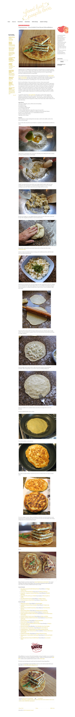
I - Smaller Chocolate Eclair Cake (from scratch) (12, 67)
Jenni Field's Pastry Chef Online (11, 71)
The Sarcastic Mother (12, 88)
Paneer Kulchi (24, 622)
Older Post (52, 708)
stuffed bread (27, 700)
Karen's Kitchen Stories (10, 43)
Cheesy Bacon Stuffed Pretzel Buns (28, 607)
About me (14, 21)
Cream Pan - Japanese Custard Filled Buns (30, 593)
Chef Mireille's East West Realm (42, 626)
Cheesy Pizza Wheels (25, 610)
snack (23, 700)
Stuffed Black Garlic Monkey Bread (28, 630)
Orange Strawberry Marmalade (11, 39)
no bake (20, 700)
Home (9, 21)
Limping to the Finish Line (11, 61)
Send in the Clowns (11, 80)
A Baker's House (42, 598)
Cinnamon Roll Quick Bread (27, 591)
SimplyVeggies (39, 603)
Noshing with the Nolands (41, 610)
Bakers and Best (44, 616)
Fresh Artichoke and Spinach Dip (12, 45)
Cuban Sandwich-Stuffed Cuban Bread (29, 613)
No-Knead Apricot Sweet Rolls (27, 600)
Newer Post (21, 708)
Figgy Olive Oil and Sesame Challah (28, 595)
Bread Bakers (20, 21)
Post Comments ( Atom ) (29, 710)
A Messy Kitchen (10, 64)
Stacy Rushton (25, 698)
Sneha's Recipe (45, 629)
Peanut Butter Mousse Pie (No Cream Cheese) (12, 74)
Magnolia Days (44, 600)
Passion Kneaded (39, 620)
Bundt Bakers (27, 21)
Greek (44, 699)
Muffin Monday (35, 21)
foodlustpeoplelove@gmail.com (31, 665)
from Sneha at (38, 629)
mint (53, 699)
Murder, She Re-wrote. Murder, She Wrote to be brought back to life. (12, 91)
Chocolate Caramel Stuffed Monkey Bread (30, 588)
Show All (14, 95)
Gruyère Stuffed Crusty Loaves (27, 616)
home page (42, 658)
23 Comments (40, 698)
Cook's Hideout (44, 627)
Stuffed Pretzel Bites (25, 633)
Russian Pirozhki (24, 626)
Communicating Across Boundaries (12, 58)
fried (41, 699)
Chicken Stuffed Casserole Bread (28, 612)
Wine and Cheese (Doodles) (11, 83)
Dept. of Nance (12, 47)
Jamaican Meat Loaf (25, 620)
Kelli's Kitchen (12, 37)
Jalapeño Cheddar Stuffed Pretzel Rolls (29, 617)
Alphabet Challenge (43, 21)
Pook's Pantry (12, 52)
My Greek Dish (32, 94)
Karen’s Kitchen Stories (41, 633)
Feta (35, 699)
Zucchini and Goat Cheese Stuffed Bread (29, 637)
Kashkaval (47, 699)
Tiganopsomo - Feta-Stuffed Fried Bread (29, 635)
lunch (51, 699)
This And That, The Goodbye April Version (11, 49)
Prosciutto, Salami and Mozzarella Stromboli (30, 623)
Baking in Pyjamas (43, 591)
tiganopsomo (32, 700)
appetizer (29, 699)
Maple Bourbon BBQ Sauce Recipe (12, 54)
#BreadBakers (24, 699)
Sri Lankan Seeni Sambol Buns (27, 627)
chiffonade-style (21, 249)
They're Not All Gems (11, 78)
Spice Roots (36, 622)
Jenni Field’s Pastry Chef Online (42, 582)
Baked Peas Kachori (25, 603)
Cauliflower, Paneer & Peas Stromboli (29, 605)
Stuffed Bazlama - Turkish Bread (28, 629)
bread (32, 699)
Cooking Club (45, 612)
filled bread (38, 699)
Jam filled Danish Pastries (26, 598)
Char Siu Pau (24, 78)
